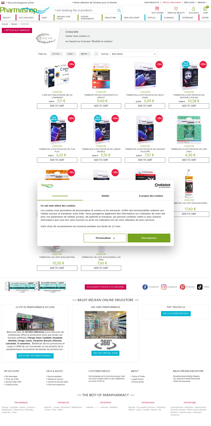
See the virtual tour (105, 353)
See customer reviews (176, 313)
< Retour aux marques (17, 30)
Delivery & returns (55, 379)
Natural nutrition (178, 409)
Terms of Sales (138, 376)
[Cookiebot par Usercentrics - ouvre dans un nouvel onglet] (157, 186)
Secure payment (55, 376)
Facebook (150, 286)
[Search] (85, 10)
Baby (44, 17)
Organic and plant (63, 17)
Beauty (6, 17)
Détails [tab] (105, 196)
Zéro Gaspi (189, 2)
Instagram (169, 286)
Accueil (5, 24)
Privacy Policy (138, 382)
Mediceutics (7, 409)
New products (151, 2)
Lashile (146, 409)
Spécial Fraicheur (171, 2)
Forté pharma (177, 407)
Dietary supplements (87, 17)
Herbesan (189, 407)
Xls (160, 409)
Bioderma (65, 407)
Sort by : (105, 54)
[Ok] (120, 10)
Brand (84, 54)
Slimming (169, 17)
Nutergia (197, 412)
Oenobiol (161, 407)
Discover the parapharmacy (35, 355)
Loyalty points (11, 384)
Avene (22, 407)
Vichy (14, 412)
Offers (205, 17)
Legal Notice (137, 379)
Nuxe (47, 409)
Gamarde (6, 412)
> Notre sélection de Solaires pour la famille (94, 2)
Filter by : (43, 54)
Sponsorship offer (13, 382)
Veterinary (187, 17)
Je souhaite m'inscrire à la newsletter (105, 286)
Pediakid (113, 407)
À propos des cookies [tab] (151, 196)
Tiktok (203, 286)
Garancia (31, 407)
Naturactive (200, 407)
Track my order (12, 379)
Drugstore (110, 17)
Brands (201, 2)
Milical (131, 409)
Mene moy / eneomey (23, 409)
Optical (152, 17)
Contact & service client (58, 382)
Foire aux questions (56, 384)
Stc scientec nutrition (146, 407)
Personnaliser (105, 238)
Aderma (47, 407)
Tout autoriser (149, 238)
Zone (70, 54)
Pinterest (187, 286)
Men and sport (131, 17)
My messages (11, 376)
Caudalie (14, 407)
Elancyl (154, 409)
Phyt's (60, 409)
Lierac (138, 409)
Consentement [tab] (60, 196)
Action (56, 54)
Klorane (104, 407)
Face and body (26, 17)
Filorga (5, 407)
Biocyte (131, 407)
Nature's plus (185, 412)
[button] (193, 10)
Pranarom (175, 415)
